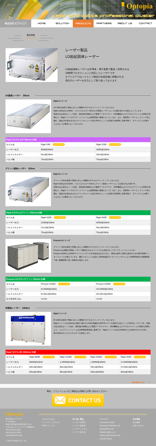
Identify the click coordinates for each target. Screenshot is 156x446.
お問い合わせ (138, 426)
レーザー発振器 (79, 426)
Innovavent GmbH (107, 422)
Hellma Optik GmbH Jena (110, 435)
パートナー (104, 419)
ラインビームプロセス (51, 422)
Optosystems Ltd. (107, 429)
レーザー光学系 (79, 422)
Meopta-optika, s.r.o (108, 432)
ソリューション (48, 419)
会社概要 (136, 422)
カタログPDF (59, 145)
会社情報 (136, 419)
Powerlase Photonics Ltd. (110, 426)
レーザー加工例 (79, 432)
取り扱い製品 (78, 419)
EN (14, 5)
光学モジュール (48, 426)
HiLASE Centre (106, 439)
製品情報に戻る (141, 382)
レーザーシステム (80, 429)
